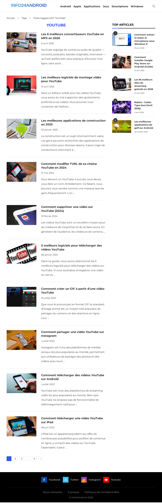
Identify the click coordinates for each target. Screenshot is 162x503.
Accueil (11, 18)
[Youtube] (112, 480)
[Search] (153, 6)
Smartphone (120, 6)
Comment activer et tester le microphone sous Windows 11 (144, 40)
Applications (92, 6)
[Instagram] (91, 480)
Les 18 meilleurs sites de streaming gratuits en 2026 (143, 85)
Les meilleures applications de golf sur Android (143, 124)
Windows (137, 6)
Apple (77, 6)
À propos (73, 492)
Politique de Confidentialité (101, 492)
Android (65, 6)
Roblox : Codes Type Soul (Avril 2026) (143, 105)
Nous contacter (52, 492)
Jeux (106, 6)
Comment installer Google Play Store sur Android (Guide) (143, 62)
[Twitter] (71, 480)
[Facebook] (50, 480)
